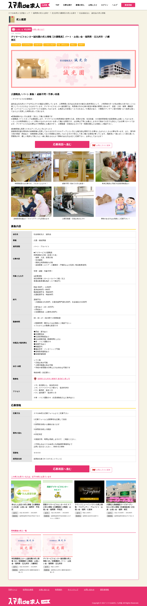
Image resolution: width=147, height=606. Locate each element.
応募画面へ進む (61, 144)
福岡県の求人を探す (41, 13)
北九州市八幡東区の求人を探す (64, 13)
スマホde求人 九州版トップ (19, 13)
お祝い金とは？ (38, 29)
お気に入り (102, 145)
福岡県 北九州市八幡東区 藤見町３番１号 (54, 379)
